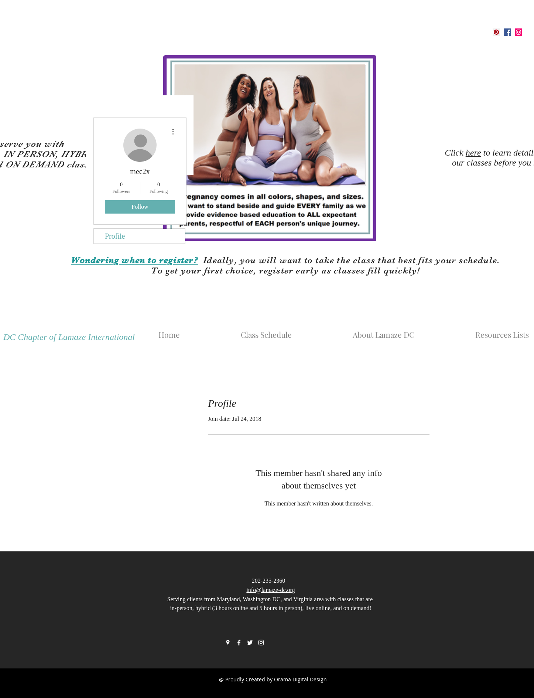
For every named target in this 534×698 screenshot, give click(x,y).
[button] (407, 331)
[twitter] (250, 642)
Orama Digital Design (300, 679)
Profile (115, 236)
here (473, 152)
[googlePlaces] (496, 32)
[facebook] (507, 32)
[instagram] (518, 32)
